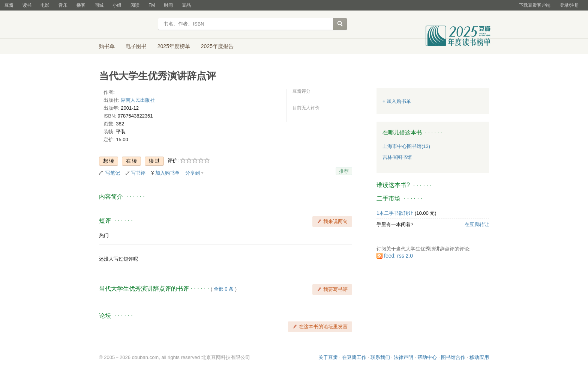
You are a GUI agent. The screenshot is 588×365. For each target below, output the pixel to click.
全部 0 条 (224, 289)
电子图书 (136, 46)
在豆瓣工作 (354, 357)
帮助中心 (427, 357)
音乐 (63, 5)
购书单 (107, 46)
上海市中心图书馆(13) (406, 146)
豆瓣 (9, 5)
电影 (45, 5)
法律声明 (403, 357)
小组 (117, 5)
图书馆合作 (453, 357)
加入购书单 (167, 173)
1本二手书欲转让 (394, 213)
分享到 (192, 173)
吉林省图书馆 (397, 157)
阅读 (135, 5)
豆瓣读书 (126, 24)
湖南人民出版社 (138, 100)
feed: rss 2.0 (398, 256)
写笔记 (112, 173)
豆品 (186, 5)
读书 (27, 5)
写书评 (138, 173)
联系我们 (380, 357)
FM (151, 5)
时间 (168, 5)
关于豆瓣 (328, 357)
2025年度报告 (217, 46)
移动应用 (479, 357)
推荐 (344, 171)
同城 (99, 5)
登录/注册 (569, 5)
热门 (104, 235)
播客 (81, 5)
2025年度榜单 (174, 46)
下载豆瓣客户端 (534, 5)
